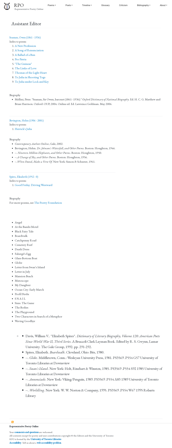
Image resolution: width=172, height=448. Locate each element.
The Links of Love (25, 68)
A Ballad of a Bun (25, 55)
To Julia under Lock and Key (32, 82)
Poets (68, 5)
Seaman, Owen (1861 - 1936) (25, 37)
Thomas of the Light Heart (31, 73)
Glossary (105, 5)
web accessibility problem (49, 442)
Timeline (86, 5)
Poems (51, 5)
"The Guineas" (23, 64)
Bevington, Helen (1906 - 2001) (26, 120)
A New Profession (25, 46)
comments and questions (26, 432)
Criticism (123, 5)
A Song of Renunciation (29, 50)
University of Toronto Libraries (46, 439)
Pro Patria (20, 59)
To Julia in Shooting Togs (30, 77)
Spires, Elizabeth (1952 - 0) (23, 176)
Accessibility (15, 442)
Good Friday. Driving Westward (33, 185)
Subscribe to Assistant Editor (12, 422)
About (163, 5)
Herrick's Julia (23, 129)
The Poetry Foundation (48, 203)
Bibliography (143, 5)
